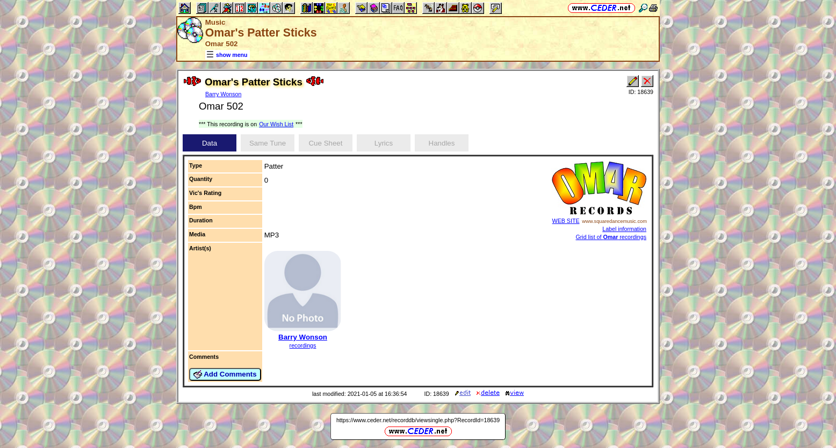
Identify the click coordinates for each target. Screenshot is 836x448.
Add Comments (225, 374)
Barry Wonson (223, 94)
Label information (624, 229)
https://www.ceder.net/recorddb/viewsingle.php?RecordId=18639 (418, 420)
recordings (303, 345)
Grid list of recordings (611, 237)
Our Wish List (276, 124)
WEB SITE (566, 221)
